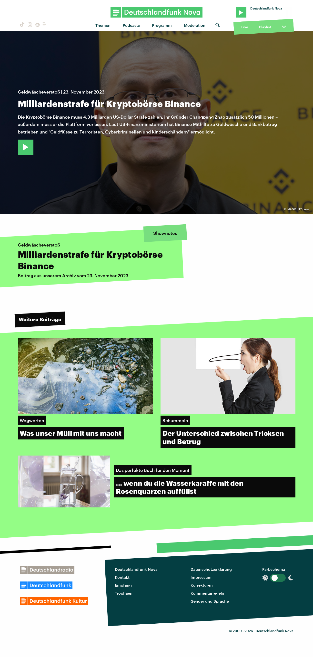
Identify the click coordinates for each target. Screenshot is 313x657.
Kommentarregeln (207, 593)
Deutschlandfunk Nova (136, 569)
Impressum (201, 577)
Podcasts (131, 25)
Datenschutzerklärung (211, 569)
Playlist (265, 27)
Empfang (123, 585)
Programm (162, 25)
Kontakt (122, 577)
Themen (103, 25)
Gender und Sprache (210, 601)
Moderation (194, 25)
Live (244, 27)
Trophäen (123, 593)
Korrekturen (202, 585)
